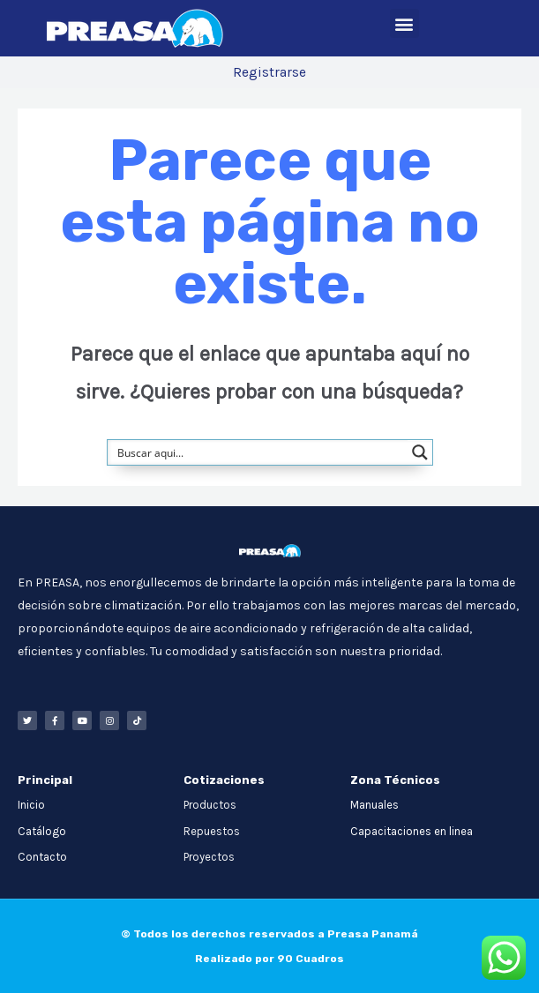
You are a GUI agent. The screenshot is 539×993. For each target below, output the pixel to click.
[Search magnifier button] (420, 452)
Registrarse (269, 72)
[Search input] (258, 452)
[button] (404, 23)
